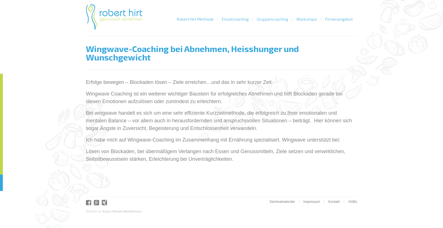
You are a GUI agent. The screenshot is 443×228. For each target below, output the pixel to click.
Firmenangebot (339, 19)
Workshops (306, 19)
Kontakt (334, 202)
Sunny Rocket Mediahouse (122, 211)
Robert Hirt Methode (195, 19)
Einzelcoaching (235, 19)
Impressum (311, 202)
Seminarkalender (282, 202)
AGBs (352, 202)
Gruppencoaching (272, 19)
